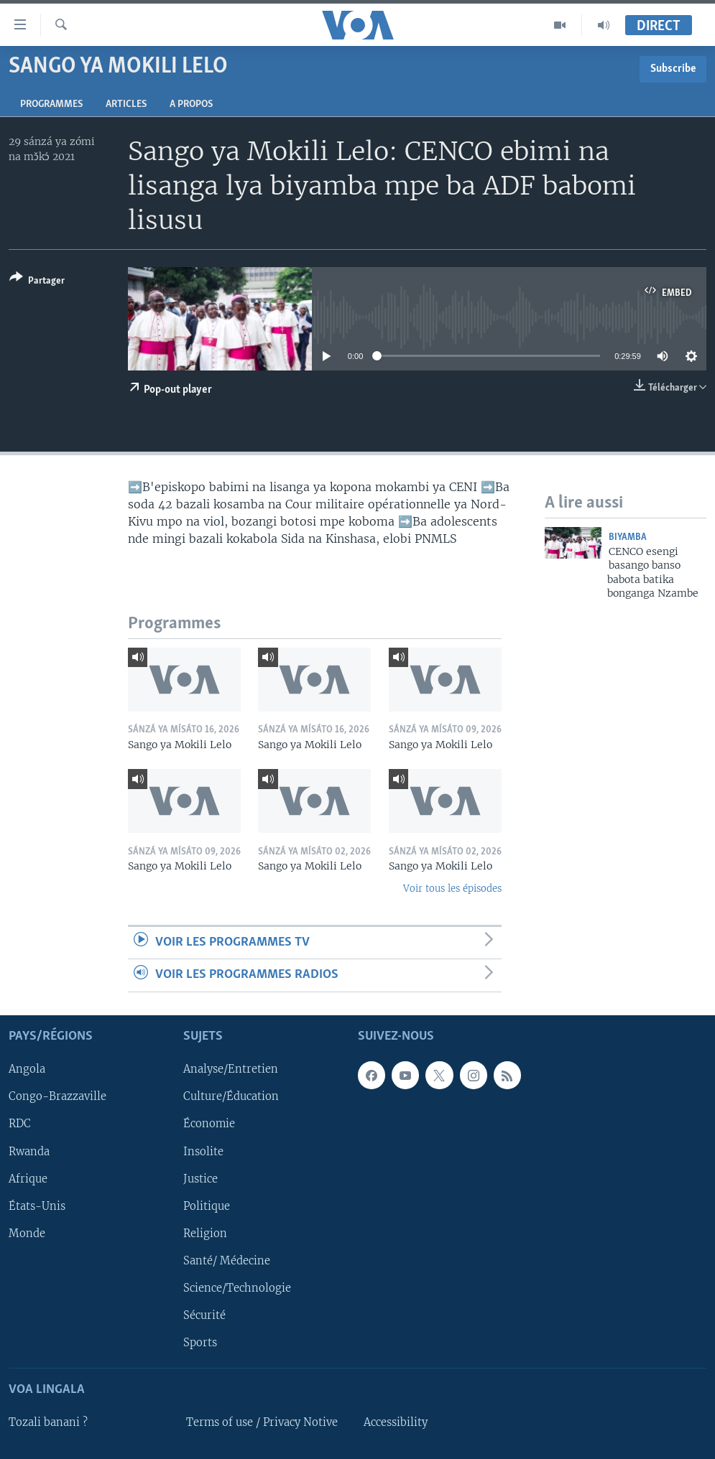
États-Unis (37, 1205)
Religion (205, 1232)
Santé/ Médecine (226, 1260)
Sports (200, 1342)
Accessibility (396, 1422)
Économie (209, 1123)
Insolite (203, 1151)
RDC (20, 1123)
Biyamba (628, 537)
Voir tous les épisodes (452, 888)
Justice (200, 1178)
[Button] (37, 282)
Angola (27, 1069)
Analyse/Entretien (230, 1069)
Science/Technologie (237, 1287)
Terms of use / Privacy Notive (262, 1422)
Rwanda (29, 1151)
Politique (206, 1205)
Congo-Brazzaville (57, 1096)
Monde (27, 1232)
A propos (191, 104)
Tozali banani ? (48, 1422)
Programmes (51, 104)
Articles (126, 104)
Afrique (28, 1178)
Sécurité (204, 1314)
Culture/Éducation (231, 1096)
